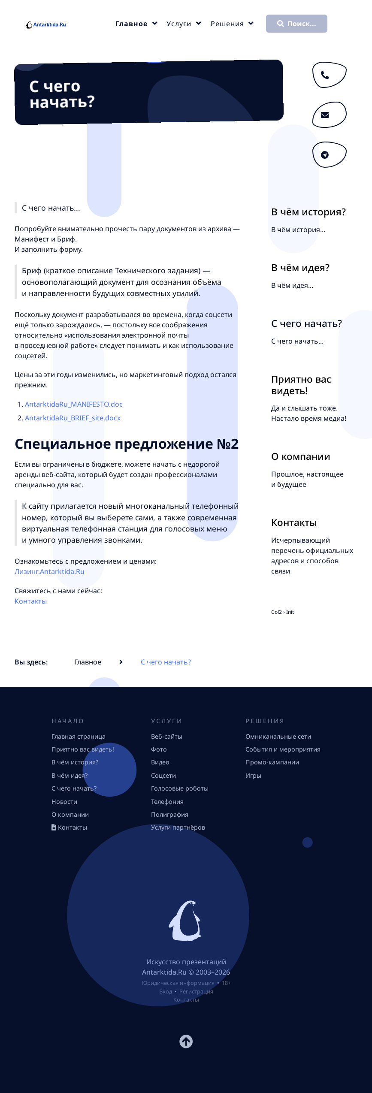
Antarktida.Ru (164, 972)
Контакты (31, 601)
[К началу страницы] (186, 1044)
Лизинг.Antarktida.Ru (50, 571)
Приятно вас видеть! (301, 384)
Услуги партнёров (178, 827)
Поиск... (296, 23)
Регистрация (196, 991)
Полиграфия (169, 814)
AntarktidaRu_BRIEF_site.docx (73, 418)
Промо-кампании (272, 762)
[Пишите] (329, 115)
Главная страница (78, 736)
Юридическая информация (178, 983)
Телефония (167, 801)
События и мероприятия (283, 749)
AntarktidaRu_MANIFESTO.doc (74, 404)
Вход (165, 991)
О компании (300, 456)
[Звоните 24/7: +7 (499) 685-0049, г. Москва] (329, 75)
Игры (253, 775)
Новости (64, 801)
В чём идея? (300, 267)
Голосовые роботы (180, 788)
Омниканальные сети (278, 736)
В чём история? (308, 211)
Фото (159, 749)
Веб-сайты (166, 736)
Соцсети (163, 775)
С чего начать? (74, 788)
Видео (160, 762)
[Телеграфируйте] (329, 155)
